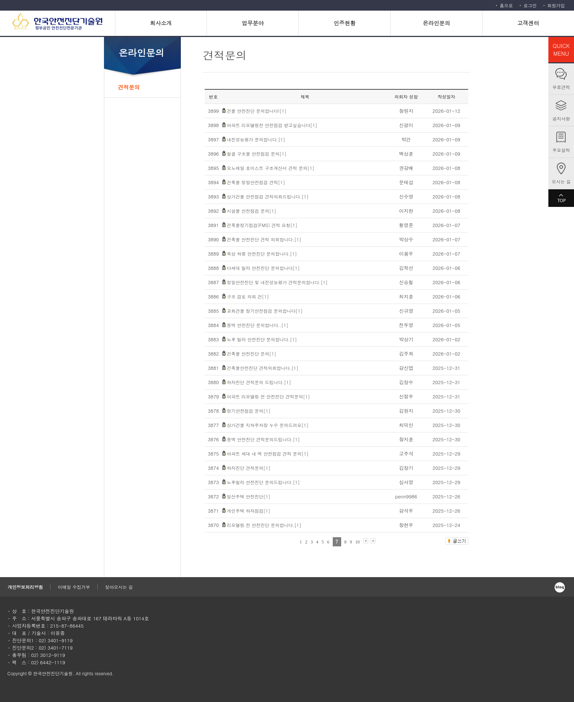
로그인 (530, 5)
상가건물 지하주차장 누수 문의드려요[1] (268, 425)
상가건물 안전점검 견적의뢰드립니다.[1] (268, 196)
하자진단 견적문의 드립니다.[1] (259, 382)
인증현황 (344, 23)
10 (357, 542)
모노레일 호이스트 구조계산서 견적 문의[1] (270, 168)
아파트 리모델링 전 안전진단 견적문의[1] (268, 396)
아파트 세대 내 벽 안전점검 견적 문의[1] (268, 453)
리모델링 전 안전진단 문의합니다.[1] (264, 525)
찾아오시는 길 (119, 587)
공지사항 (561, 118)
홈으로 (506, 5)
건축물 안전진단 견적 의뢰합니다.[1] (264, 239)
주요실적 (561, 150)
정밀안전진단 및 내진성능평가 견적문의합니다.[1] (277, 282)
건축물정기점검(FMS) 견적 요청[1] (262, 225)
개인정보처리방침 (25, 587)
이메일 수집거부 (74, 587)
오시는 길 (561, 181)
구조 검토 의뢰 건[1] (248, 296)
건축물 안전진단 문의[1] (251, 353)
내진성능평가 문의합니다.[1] (256, 139)
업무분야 (253, 23)
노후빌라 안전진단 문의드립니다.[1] (263, 482)
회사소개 (161, 23)
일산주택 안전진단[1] (249, 496)
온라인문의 (436, 23)
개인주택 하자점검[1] (249, 511)
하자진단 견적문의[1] (249, 468)
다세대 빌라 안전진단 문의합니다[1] (263, 268)
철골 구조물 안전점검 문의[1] (257, 154)
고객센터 (528, 23)
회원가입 (556, 5)
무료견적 (561, 87)
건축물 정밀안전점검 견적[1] (256, 182)
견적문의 (129, 87)
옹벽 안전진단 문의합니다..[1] (257, 325)
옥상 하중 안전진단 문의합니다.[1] (262, 253)
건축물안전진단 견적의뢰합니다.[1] (263, 368)
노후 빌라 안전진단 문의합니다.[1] (262, 339)
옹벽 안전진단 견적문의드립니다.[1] (263, 439)
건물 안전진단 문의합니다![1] (257, 111)
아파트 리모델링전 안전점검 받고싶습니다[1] (272, 125)
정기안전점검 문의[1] (249, 411)
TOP (561, 198)
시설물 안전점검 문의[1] (251, 211)
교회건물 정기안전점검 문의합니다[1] (265, 311)
